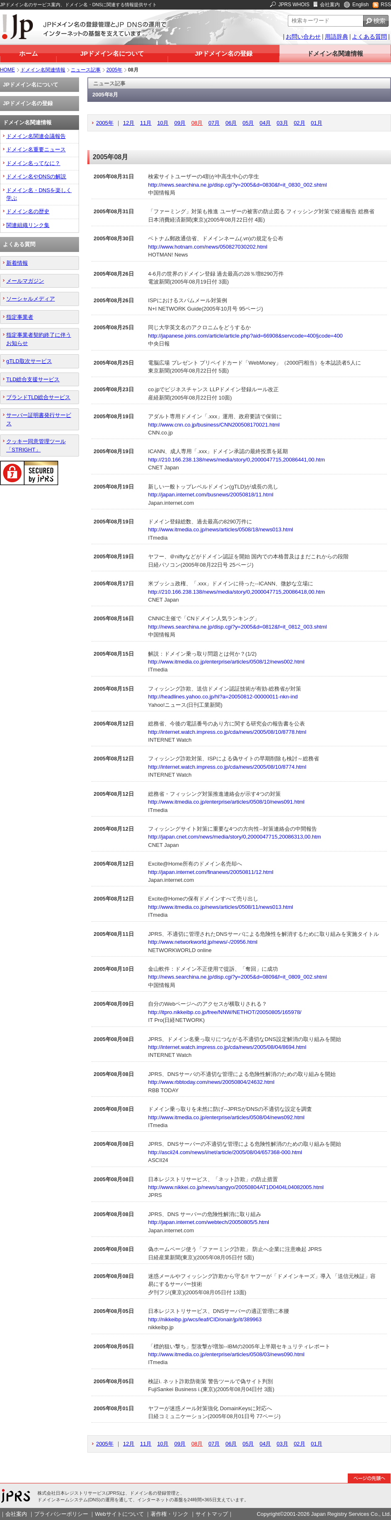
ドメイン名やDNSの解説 (36, 176)
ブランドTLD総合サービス (38, 397)
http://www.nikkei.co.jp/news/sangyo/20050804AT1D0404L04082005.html (236, 1187)
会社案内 (330, 4)
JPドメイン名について (112, 53)
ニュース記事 (86, 70)
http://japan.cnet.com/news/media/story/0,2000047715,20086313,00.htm (234, 837)
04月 (265, 123)
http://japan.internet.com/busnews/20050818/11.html (210, 494)
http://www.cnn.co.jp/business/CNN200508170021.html (214, 425)
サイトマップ (212, 1514)
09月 (180, 123)
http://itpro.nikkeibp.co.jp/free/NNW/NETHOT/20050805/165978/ (225, 1012)
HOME (7, 70)
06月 (231, 123)
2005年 (114, 70)
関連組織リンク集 (27, 225)
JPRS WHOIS (293, 4)
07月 (214, 123)
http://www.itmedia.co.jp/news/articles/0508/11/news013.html (220, 907)
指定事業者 (19, 317)
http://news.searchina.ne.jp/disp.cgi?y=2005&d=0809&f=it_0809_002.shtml (237, 977)
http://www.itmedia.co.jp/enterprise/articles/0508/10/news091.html (226, 802)
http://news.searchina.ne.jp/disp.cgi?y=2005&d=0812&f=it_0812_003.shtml (237, 627)
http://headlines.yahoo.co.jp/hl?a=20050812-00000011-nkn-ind (223, 696)
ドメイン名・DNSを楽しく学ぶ (39, 194)
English (360, 4)
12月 (128, 123)
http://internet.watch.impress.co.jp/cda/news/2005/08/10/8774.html (227, 767)
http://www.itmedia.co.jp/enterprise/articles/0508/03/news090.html (226, 1354)
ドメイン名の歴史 (27, 211)
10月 (162, 123)
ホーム (28, 53)
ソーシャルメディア (30, 299)
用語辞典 (336, 36)
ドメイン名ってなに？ (33, 163)
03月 (282, 123)
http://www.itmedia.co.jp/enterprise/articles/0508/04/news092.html (226, 1117)
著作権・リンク (169, 1514)
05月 (248, 123)
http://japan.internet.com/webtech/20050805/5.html (208, 1222)
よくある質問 (369, 36)
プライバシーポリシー (61, 1514)
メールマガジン (25, 281)
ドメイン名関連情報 (335, 53)
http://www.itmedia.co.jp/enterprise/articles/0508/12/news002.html (226, 662)
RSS (386, 4)
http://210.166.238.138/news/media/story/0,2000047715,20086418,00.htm (236, 592)
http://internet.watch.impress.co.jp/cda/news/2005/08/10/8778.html (227, 732)
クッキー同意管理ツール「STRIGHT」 (36, 445)
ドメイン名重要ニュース (36, 149)
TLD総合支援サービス (32, 379)
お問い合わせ (303, 36)
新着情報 (17, 263)
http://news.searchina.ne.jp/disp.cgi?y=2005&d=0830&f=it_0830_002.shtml (237, 185)
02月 (299, 123)
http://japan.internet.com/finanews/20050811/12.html (210, 872)
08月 (197, 123)
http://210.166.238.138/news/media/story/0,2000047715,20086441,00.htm (236, 459)
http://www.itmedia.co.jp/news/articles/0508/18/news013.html (220, 529)
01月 (316, 123)
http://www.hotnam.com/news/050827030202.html (207, 247)
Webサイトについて (119, 1514)
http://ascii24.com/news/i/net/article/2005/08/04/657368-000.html (225, 1152)
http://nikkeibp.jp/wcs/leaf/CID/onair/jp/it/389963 (205, 1319)
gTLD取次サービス (29, 361)
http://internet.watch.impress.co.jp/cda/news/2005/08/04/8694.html (227, 1047)
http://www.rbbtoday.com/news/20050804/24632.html (211, 1082)
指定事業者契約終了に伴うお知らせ (38, 339)
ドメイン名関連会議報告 (36, 136)
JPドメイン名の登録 (223, 53)
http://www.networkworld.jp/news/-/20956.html (202, 942)
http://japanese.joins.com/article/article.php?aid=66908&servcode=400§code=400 (245, 336)
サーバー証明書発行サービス (38, 419)
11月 (145, 123)
